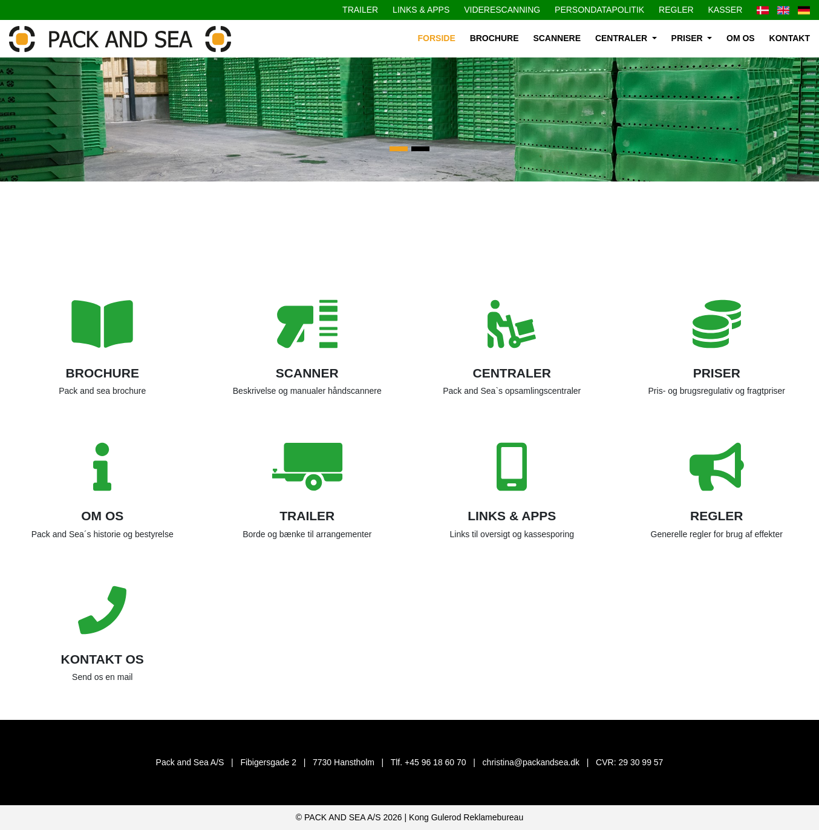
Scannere (557, 38)
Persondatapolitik (599, 10)
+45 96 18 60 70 (435, 762)
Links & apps (421, 10)
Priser (688, 38)
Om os (740, 38)
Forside (436, 38)
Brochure (494, 38)
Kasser (725, 10)
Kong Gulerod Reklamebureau (466, 817)
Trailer (360, 10)
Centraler (622, 38)
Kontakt (789, 38)
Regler (676, 10)
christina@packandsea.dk (531, 762)
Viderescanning (502, 10)
